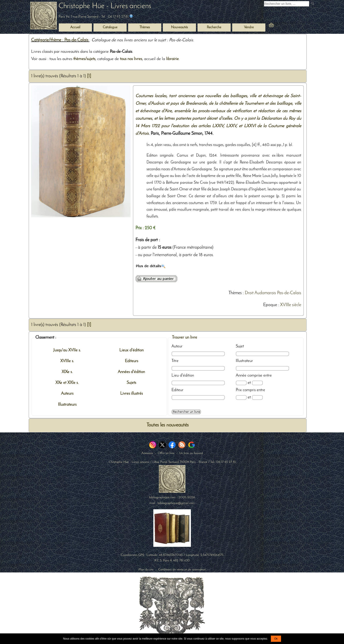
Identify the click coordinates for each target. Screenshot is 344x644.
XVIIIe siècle (290, 305)
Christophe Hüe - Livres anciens (105, 6)
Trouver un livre (184, 337)
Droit (249, 293)
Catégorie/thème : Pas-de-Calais (60, 40)
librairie (172, 59)
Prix (239, 390)
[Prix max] (257, 397)
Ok (275, 638)
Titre (175, 361)
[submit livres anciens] (313, 4)
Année (241, 375)
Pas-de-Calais (289, 293)
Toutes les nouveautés (167, 425)
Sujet (240, 346)
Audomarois (265, 293)
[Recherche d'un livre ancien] (286, 3)
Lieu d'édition (182, 375)
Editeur (177, 390)
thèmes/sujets (84, 59)
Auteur (176, 346)
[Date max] (257, 383)
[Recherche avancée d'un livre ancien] (186, 411)
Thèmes (235, 293)
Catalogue (110, 27)
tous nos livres (131, 59)
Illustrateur (244, 361)
